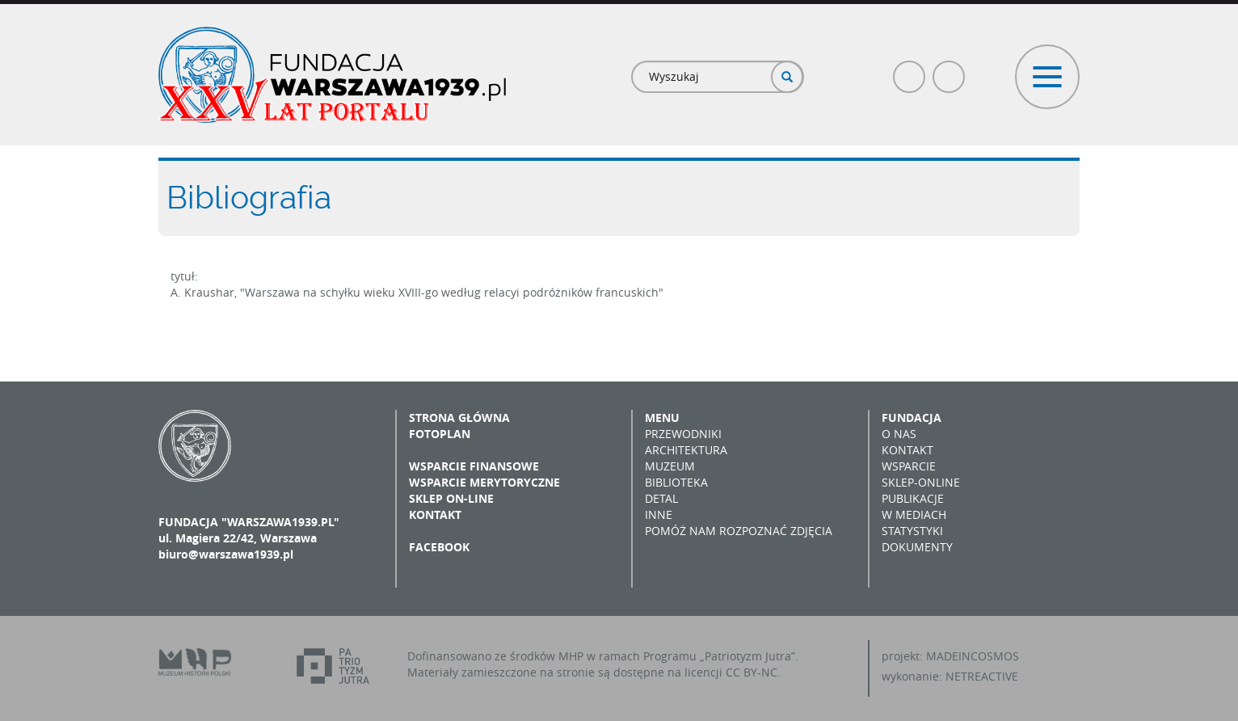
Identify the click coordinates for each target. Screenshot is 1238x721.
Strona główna (459, 417)
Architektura (686, 449)
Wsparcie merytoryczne (484, 482)
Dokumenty (917, 546)
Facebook (910, 70)
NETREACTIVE (981, 676)
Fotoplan (439, 433)
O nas (899, 433)
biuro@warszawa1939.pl (225, 554)
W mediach (914, 514)
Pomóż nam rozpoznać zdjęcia (738, 530)
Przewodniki (683, 433)
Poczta (949, 70)
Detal (661, 498)
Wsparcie (909, 466)
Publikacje (913, 498)
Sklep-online (921, 482)
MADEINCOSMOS (972, 656)
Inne (658, 514)
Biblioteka (676, 482)
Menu (662, 417)
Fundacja (911, 417)
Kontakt (435, 514)
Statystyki (912, 530)
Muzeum (670, 466)
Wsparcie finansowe (474, 466)
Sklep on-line (451, 498)
